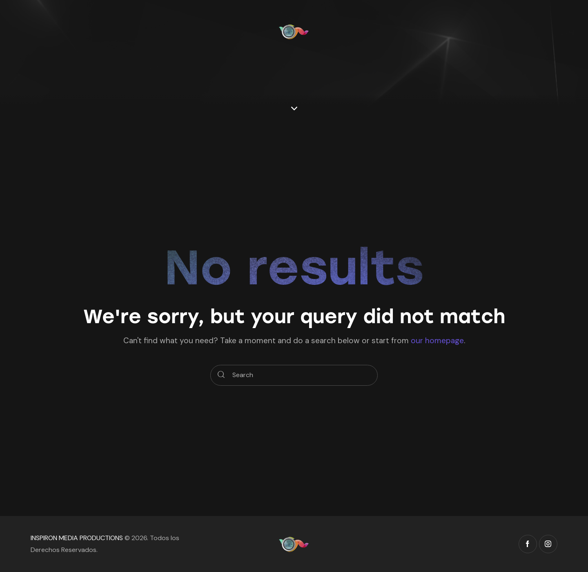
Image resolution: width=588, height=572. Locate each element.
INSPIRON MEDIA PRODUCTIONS (77, 538)
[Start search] (221, 375)
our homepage (437, 340)
